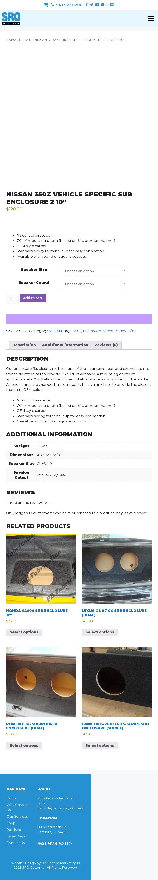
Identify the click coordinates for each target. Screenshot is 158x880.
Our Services (17, 816)
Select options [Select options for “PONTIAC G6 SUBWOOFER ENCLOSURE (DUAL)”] (24, 745)
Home (11, 40)
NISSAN (25, 40)
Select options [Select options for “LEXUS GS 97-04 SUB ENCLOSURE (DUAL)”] (99, 632)
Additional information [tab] (65, 345)
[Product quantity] (12, 299)
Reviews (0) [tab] (106, 345)
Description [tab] (24, 345)
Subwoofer (126, 331)
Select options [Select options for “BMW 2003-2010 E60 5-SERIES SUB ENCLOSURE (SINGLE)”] (99, 745)
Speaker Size (34, 270)
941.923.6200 (66, 4)
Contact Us (16, 843)
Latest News (17, 836)
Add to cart (33, 298)
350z (77, 331)
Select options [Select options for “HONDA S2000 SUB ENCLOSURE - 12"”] (24, 632)
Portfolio (14, 830)
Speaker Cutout (34, 282)
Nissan (109, 331)
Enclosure (92, 331)
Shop (11, 823)
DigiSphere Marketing (58, 863)
